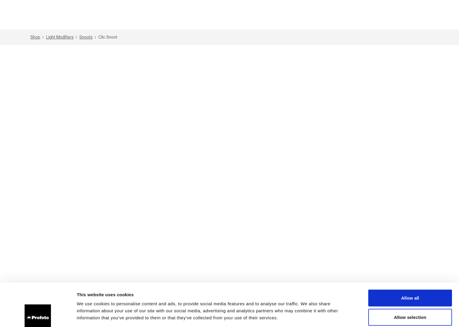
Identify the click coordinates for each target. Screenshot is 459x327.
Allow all (410, 254)
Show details (307, 315)
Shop (37, 37)
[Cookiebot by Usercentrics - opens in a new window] (38, 315)
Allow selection (410, 274)
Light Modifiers (62, 37)
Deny (410, 293)
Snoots (88, 37)
